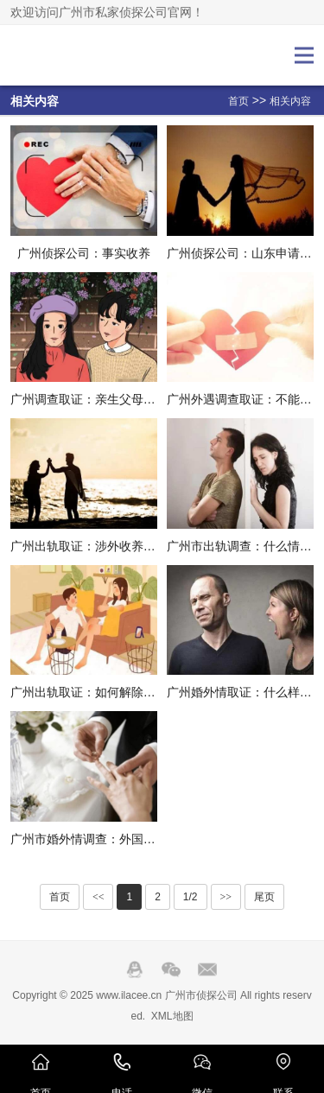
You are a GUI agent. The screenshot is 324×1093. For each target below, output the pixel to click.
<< (98, 897)
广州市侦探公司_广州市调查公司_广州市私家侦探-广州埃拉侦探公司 (68, 55)
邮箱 (207, 969)
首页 (238, 101)
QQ (134, 969)
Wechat (171, 969)
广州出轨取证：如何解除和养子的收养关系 (125, 692)
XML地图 (172, 1016)
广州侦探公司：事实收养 (83, 253)
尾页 (264, 897)
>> (226, 897)
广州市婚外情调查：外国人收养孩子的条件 (125, 839)
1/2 (190, 897)
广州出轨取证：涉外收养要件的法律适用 (119, 546)
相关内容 (290, 101)
